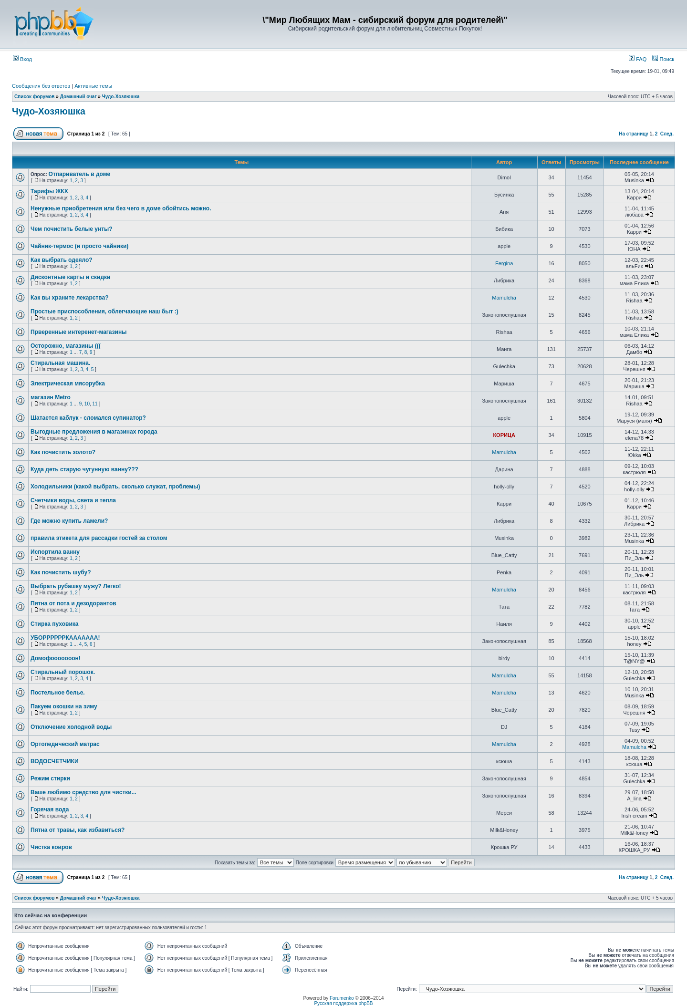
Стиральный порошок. (63, 672)
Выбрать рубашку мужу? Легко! (76, 586)
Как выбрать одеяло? (62, 260)
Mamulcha (504, 298)
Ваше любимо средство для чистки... (83, 792)
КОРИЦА (504, 435)
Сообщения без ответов (41, 86)
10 (87, 403)
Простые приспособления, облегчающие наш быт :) (104, 311)
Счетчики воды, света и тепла (73, 500)
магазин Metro (51, 397)
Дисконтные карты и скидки (70, 277)
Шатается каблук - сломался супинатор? (88, 418)
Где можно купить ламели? (69, 521)
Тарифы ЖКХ (49, 191)
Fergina (504, 263)
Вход (22, 59)
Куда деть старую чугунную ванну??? (84, 469)
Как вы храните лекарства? (70, 297)
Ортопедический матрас (65, 744)
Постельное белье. (58, 692)
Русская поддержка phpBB (343, 1003)
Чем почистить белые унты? (72, 229)
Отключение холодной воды (71, 727)
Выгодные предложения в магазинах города (94, 431)
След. (667, 133)
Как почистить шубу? (61, 572)
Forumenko (342, 998)
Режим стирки (50, 778)
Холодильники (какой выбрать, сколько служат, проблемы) (115, 486)
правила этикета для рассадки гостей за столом (99, 538)
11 (95, 403)
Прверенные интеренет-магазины (78, 332)
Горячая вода (50, 809)
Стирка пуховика (54, 624)
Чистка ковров (51, 847)
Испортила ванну (55, 552)
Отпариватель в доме (80, 174)
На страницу (633, 133)
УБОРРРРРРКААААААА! (65, 637)
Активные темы (93, 86)
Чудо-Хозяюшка (121, 96)
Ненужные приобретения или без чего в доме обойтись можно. (121, 208)
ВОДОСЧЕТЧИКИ (55, 761)
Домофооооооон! (56, 658)
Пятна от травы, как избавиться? (78, 830)
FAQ (637, 59)
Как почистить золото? (63, 452)
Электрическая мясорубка (68, 383)
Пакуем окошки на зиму (64, 706)
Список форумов (34, 96)
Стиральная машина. (60, 363)
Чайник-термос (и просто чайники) (79, 246)
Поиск (663, 59)
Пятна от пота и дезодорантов (73, 603)
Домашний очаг (78, 96)
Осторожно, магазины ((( (66, 345)
